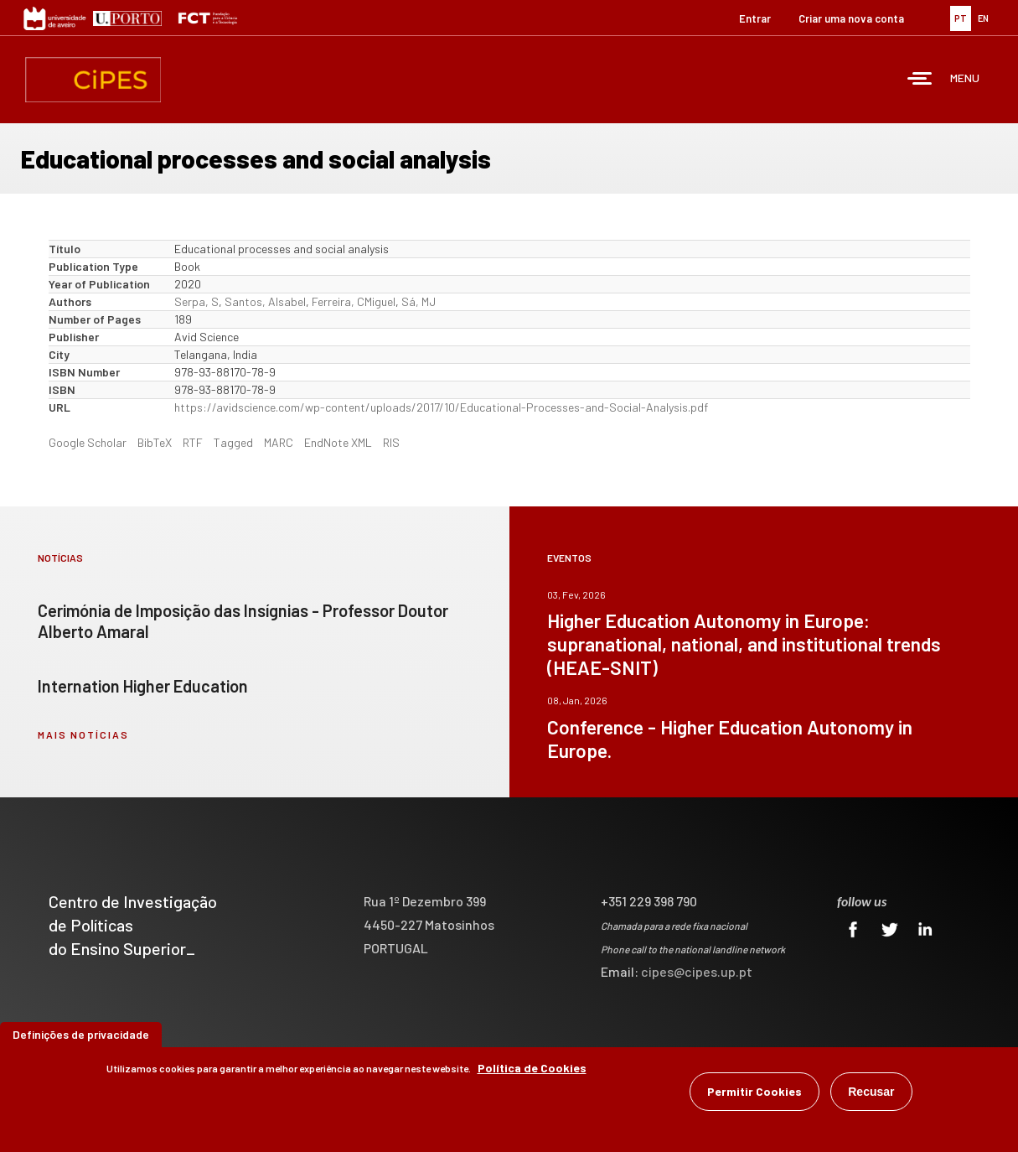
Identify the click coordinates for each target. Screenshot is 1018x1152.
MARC (278, 442)
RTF (193, 442)
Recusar (871, 1091)
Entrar (755, 18)
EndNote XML (338, 442)
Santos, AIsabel (265, 301)
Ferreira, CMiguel (353, 301)
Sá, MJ (418, 301)
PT (960, 18)
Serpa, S (196, 301)
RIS (391, 442)
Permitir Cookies (754, 1091)
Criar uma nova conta (851, 18)
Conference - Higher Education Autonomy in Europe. (729, 738)
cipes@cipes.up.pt (696, 971)
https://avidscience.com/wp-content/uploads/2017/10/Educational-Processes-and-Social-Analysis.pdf (441, 407)
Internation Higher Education (143, 686)
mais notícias (83, 734)
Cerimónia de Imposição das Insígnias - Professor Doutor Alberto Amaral (243, 620)
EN (983, 18)
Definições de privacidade (81, 1034)
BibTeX (154, 442)
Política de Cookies (532, 1068)
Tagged (233, 442)
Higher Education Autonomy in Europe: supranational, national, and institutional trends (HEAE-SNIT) (744, 644)
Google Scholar (88, 442)
